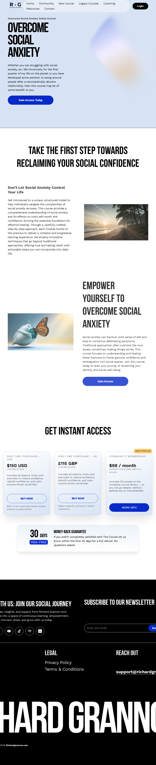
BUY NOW (27, 498)
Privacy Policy (58, 662)
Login (140, 6)
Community (46, 3)
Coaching (109, 3)
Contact (49, 8)
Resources (32, 8)
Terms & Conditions (64, 669)
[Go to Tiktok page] (19, 631)
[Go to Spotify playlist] (29, 631)
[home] (15, 6)
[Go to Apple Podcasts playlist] (40, 631)
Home (30, 3)
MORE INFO (129, 507)
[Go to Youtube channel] (9, 631)
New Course (66, 3)
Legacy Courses (89, 3)
